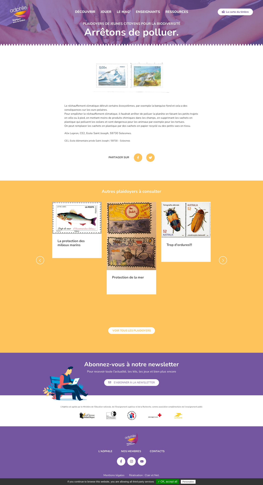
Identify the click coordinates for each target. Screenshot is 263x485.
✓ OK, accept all (167, 481)
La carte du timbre (235, 12)
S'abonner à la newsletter (131, 382)
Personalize (188, 481)
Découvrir (85, 12)
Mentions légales (113, 475)
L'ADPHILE (105, 451)
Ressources (176, 12)
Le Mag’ (123, 12)
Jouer (106, 12)
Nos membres (131, 451)
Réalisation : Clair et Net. (144, 475)
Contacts (157, 451)
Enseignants (148, 12)
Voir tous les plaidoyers (131, 330)
